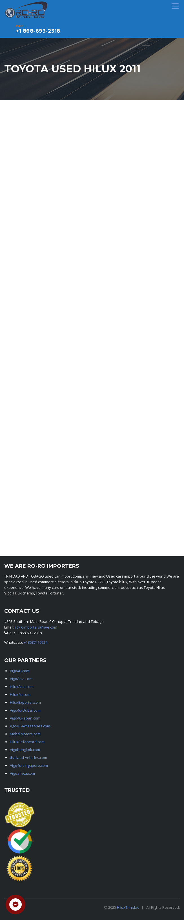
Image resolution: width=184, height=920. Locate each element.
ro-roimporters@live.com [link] (36, 627)
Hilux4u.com (20, 694)
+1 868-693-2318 (38, 31)
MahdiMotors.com (25, 733)
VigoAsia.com (21, 678)
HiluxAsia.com (22, 686)
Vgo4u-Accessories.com (30, 726)
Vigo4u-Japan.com (25, 718)
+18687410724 (35, 642)
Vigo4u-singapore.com (29, 765)
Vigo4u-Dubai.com (25, 710)
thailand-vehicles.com (29, 757)
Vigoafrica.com (22, 773)
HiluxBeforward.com (27, 741)
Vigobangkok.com (25, 749)
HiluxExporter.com (25, 702)
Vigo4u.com (19, 670)
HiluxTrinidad (128, 907)
